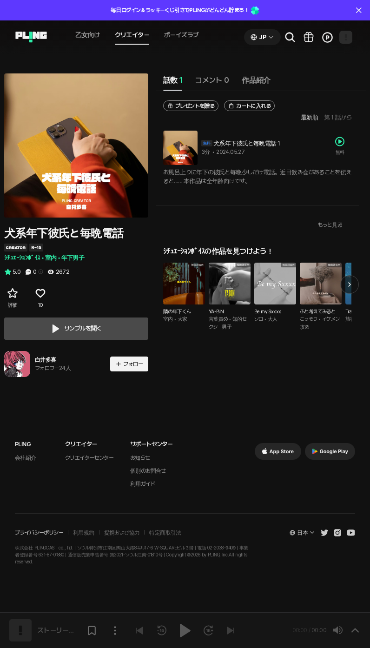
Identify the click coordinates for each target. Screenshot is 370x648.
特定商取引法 (165, 532)
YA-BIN (216, 312)
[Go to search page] (290, 37)
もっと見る (329, 225)
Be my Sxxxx (267, 312)
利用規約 (83, 532)
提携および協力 (122, 532)
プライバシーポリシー (39, 532)
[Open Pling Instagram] (337, 533)
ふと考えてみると (317, 312)
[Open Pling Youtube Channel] (351, 533)
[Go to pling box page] (308, 37)
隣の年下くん (177, 312)
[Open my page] (346, 37)
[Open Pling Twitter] (324, 533)
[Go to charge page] (327, 37)
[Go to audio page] (31, 37)
